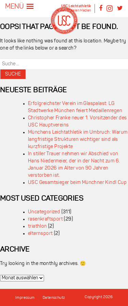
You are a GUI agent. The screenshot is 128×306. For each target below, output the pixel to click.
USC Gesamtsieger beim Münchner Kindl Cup (77, 182)
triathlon (37, 226)
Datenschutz (54, 298)
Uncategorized (44, 212)
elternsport (40, 233)
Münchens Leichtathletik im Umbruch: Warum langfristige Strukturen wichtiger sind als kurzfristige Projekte (77, 139)
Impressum (25, 298)
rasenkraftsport (45, 219)
